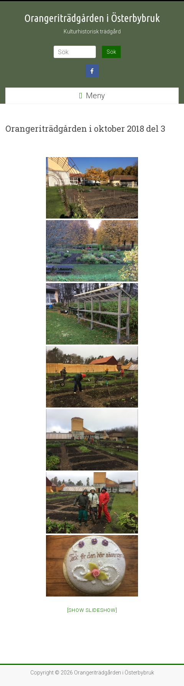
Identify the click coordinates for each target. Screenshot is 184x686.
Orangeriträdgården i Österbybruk (92, 18)
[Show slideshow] (92, 610)
